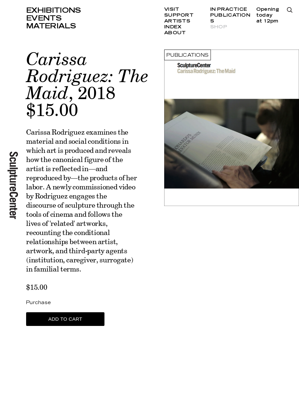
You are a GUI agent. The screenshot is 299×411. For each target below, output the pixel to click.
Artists (177, 21)
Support (179, 15)
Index (172, 27)
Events (43, 18)
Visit (171, 9)
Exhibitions (53, 10)
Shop (218, 27)
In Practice (228, 9)
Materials (51, 26)
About (175, 33)
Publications (187, 55)
